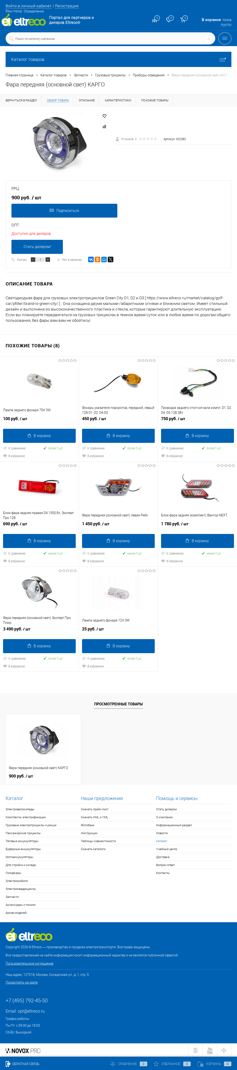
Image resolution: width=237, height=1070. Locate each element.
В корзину (39, 435)
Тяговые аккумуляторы (22, 840)
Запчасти (12, 896)
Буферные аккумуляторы (23, 848)
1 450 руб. (118, 525)
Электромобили (17, 880)
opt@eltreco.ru (31, 1010)
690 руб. (39, 525)
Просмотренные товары (118, 703)
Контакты (163, 872)
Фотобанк (87, 824)
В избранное (14, 456)
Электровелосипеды (20, 809)
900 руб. (21, 775)
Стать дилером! (37, 247)
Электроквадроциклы (21, 888)
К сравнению (14, 448)
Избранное (172, 1064)
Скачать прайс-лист (94, 809)
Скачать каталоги (93, 848)
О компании (164, 816)
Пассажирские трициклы (23, 832)
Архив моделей (16, 912)
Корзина (214, 1064)
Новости (162, 832)
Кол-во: (22, 259)
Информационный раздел (174, 824)
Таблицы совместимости (98, 840)
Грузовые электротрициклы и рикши (31, 824)
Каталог (161, 840)
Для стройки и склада (21, 864)
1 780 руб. (197, 525)
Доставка (162, 856)
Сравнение (128, 1064)
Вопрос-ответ (165, 864)
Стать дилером (166, 809)
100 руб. (39, 420)
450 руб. (118, 420)
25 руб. (118, 630)
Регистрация (67, 6)
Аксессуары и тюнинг (21, 904)
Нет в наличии (69, 259)
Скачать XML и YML (94, 816)
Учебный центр (166, 848)
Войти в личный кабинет (28, 6)
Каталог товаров (118, 59)
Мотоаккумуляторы (19, 856)
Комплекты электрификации (26, 816)
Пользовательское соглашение (29, 963)
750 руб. (197, 420)
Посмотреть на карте (22, 982)
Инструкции (89, 832)
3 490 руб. (39, 630)
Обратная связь (23, 1064)
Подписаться (64, 210)
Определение (34, 11)
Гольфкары (13, 872)
